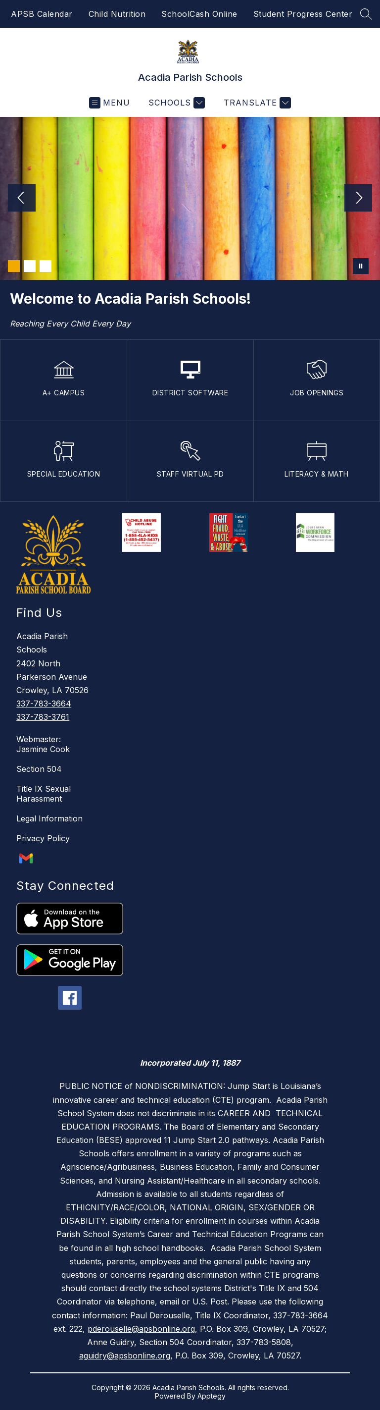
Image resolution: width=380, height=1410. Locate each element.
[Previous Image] (22, 199)
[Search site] (366, 14)
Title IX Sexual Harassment (43, 794)
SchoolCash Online (199, 14)
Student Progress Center (303, 14)
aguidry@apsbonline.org (124, 1355)
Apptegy (211, 1396)
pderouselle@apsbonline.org (141, 1329)
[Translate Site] (256, 103)
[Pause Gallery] (361, 266)
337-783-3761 (42, 717)
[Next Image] (358, 199)
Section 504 (39, 769)
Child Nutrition (117, 14)
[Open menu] (109, 103)
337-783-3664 (43, 703)
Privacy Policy (43, 838)
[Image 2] (30, 266)
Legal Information (49, 818)
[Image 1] (14, 266)
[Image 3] (45, 266)
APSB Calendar (42, 14)
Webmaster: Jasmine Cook (43, 744)
